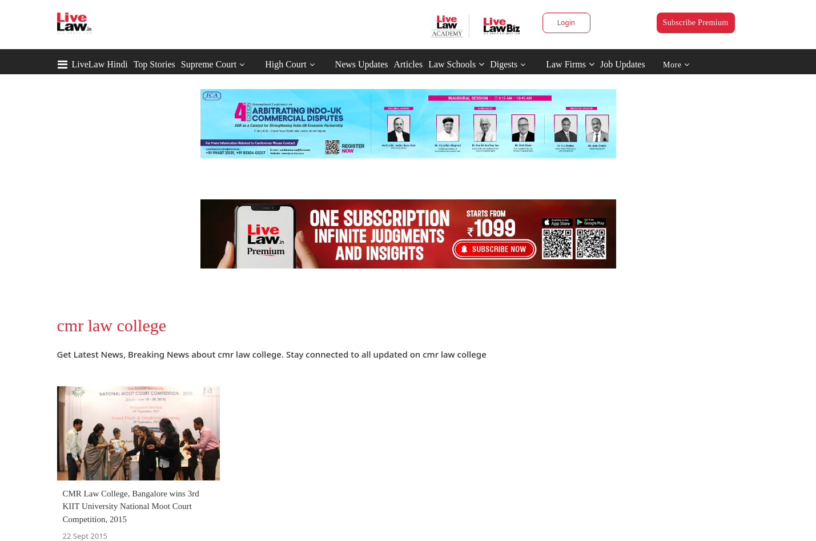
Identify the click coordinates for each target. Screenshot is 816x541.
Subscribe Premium (696, 22)
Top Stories (154, 64)
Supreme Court (208, 64)
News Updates (361, 64)
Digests (503, 64)
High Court (285, 64)
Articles (408, 64)
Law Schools (456, 64)
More (676, 65)
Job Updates (622, 64)
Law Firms (570, 64)
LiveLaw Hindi (100, 64)
